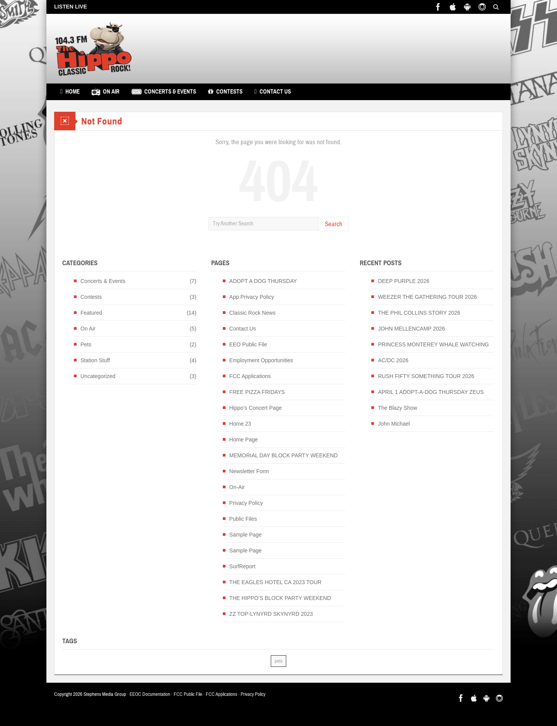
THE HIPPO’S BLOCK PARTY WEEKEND (280, 598)
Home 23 (240, 424)
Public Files (243, 519)
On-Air (237, 487)
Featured (91, 313)
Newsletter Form (249, 471)
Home (70, 92)
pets (278, 661)
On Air (106, 92)
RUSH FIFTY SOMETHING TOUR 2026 (426, 376)
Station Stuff (95, 360)
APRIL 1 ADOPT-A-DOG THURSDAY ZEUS (431, 392)
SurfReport (242, 566)
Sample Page (245, 535)
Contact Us (273, 92)
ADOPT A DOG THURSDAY (263, 281)
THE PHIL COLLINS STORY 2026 (419, 313)
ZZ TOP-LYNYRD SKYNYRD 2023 (271, 614)
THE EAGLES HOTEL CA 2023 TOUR (275, 582)
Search (333, 224)
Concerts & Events (164, 92)
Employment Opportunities (261, 360)
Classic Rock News (252, 313)
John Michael (394, 424)
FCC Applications (250, 376)
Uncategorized (97, 376)
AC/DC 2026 (393, 360)
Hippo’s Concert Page (255, 408)
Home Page (243, 439)
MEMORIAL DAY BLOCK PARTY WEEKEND (283, 455)
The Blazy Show (397, 408)
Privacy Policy (246, 503)
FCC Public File (188, 694)
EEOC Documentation (150, 694)
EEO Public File (248, 344)
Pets (85, 344)
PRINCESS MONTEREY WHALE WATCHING (433, 344)
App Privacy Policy (251, 297)
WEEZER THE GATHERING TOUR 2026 (427, 297)
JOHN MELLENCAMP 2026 (411, 329)
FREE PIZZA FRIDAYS (257, 392)
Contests (225, 92)
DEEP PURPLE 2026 (403, 281)
